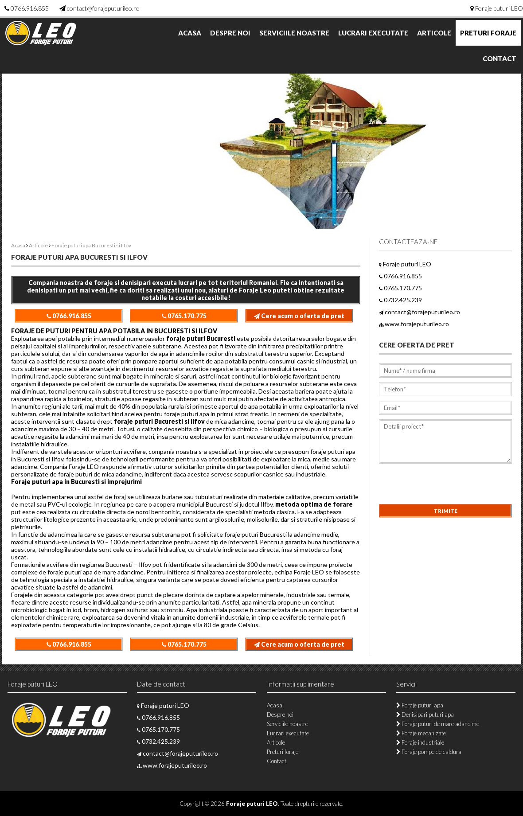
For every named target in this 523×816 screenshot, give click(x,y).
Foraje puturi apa (419, 705)
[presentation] (446, 486)
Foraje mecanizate (421, 733)
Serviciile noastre (294, 33)
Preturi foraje (488, 33)
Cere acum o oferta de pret (299, 316)
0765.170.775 (184, 316)
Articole (434, 33)
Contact (499, 58)
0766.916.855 (30, 8)
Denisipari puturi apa (425, 714)
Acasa (189, 33)
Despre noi (230, 33)
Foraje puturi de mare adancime (437, 723)
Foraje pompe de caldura (428, 751)
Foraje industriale (420, 742)
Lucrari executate (373, 33)
